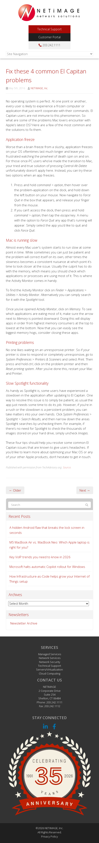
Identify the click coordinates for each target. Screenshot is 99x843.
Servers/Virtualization (49, 669)
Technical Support (49, 29)
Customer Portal (49, 37)
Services (49, 647)
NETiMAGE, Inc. (39, 88)
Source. (67, 467)
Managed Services (49, 654)
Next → (84, 490)
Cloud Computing (49, 673)
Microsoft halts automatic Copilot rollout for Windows (47, 567)
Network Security (49, 662)
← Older (15, 490)
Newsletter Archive (23, 623)
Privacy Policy (49, 836)
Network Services (49, 658)
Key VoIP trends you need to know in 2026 (39, 557)
